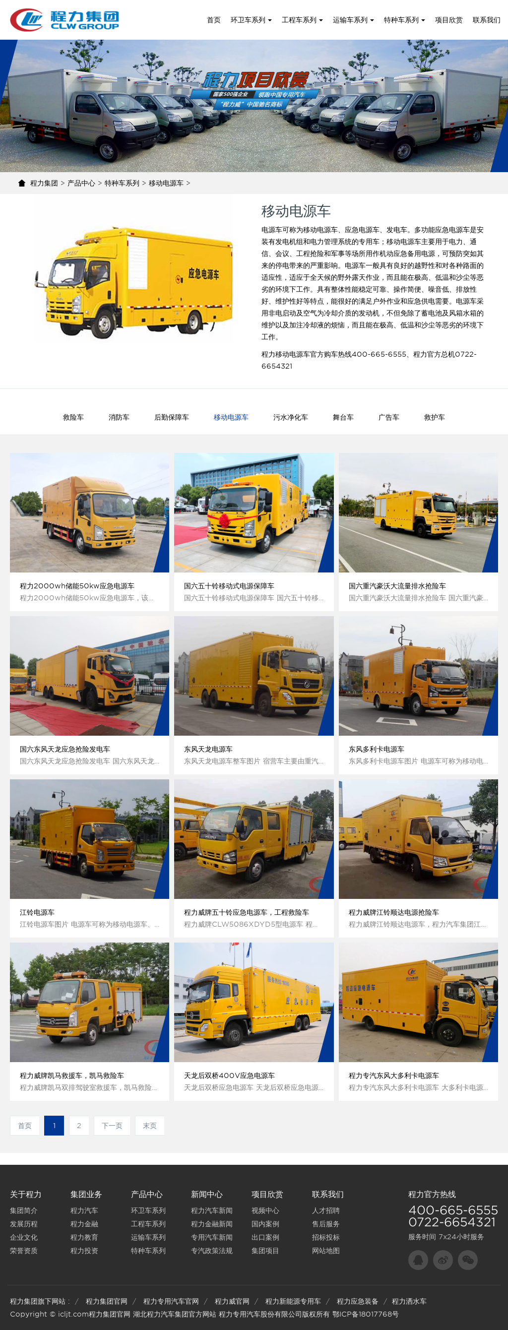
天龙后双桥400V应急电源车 (229, 1075)
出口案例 (265, 1237)
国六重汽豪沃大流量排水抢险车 (397, 586)
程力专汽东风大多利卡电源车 (394, 1075)
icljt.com (73, 1314)
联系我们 (487, 20)
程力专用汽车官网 (171, 1301)
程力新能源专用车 (293, 1301)
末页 (150, 1126)
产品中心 (81, 183)
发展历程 (24, 1224)
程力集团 (44, 183)
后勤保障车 (171, 417)
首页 (214, 20)
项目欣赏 (449, 20)
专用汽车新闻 (212, 1237)
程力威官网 (232, 1301)
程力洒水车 (409, 1301)
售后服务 (326, 1224)
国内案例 (265, 1224)
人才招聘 (326, 1210)
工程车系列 (302, 20)
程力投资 (84, 1251)
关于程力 (26, 1194)
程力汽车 (84, 1210)
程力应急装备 (358, 1301)
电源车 (271, 230)
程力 (416, 1194)
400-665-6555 (453, 1210)
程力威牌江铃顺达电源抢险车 (394, 912)
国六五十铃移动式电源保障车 (229, 586)
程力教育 (84, 1237)
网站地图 (326, 1251)
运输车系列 (353, 20)
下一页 (112, 1126)
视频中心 (265, 1210)
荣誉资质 (24, 1251)
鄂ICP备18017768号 (365, 1314)
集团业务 (86, 1194)
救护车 (434, 417)
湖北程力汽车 (154, 1314)
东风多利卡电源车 (376, 749)
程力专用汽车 (239, 1314)
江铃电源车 (37, 912)
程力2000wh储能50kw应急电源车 (77, 586)
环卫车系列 (251, 20)
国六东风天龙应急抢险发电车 (65, 749)
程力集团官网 (106, 1301)
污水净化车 (290, 417)
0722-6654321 (452, 1222)
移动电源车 (166, 183)
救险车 (73, 417)
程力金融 (84, 1224)
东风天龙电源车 (208, 749)
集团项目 (265, 1251)
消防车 (119, 417)
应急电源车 (452, 230)
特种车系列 (404, 20)
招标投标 (326, 1237)
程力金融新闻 (212, 1224)
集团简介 (24, 1210)
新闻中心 (207, 1194)
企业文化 (24, 1237)
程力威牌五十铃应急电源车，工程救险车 (246, 912)
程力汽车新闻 (212, 1210)
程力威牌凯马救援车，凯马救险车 (72, 1075)
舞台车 (343, 417)
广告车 (389, 417)
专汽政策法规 (212, 1251)
